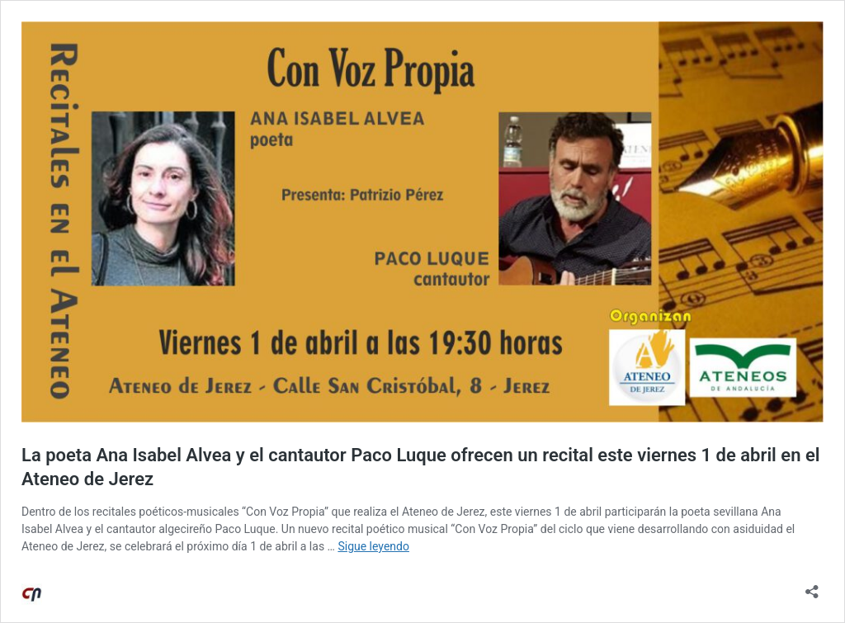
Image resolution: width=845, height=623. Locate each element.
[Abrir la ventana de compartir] (812, 586)
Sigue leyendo (373, 546)
